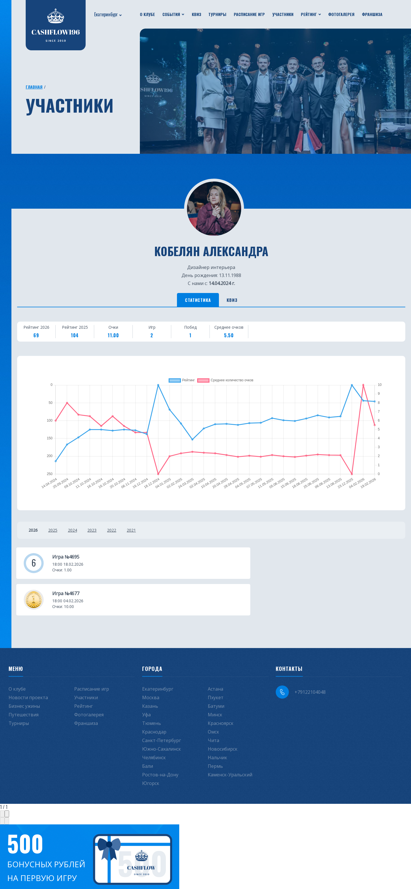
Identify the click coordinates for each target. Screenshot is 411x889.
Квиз (196, 14)
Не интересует (90, 868)
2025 (55, 532)
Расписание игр (249, 14)
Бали (147, 733)
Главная (34, 87)
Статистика (194, 300)
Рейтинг (309, 14)
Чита (213, 707)
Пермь (215, 733)
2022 (121, 532)
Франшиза (372, 14)
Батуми (216, 673)
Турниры (217, 14)
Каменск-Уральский (230, 741)
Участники (282, 14)
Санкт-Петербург (161, 707)
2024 (77, 532)
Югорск (150, 750)
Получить (31, 868)
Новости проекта (28, 664)
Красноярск (220, 690)
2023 (99, 532)
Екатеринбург (106, 14)
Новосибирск (222, 716)
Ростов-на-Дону (160, 741)
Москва (150, 664)
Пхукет (215, 664)
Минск (215, 681)
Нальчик (217, 724)
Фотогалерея (341, 14)
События (171, 14)
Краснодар (154, 698)
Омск (213, 698)
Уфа (146, 681)
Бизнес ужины (24, 673)
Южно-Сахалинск (161, 716)
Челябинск (154, 724)
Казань (150, 673)
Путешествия (24, 681)
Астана (215, 656)
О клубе (147, 14)
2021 (143, 532)
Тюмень (151, 690)
